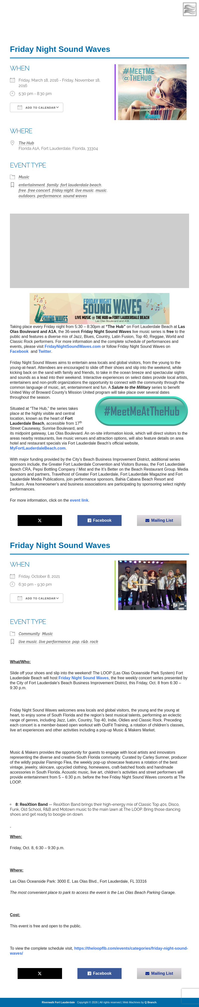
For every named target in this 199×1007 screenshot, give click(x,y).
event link (79, 500)
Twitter (44, 351)
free (22, 190)
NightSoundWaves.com (73, 346)
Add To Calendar (37, 107)
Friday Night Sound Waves (84, 678)
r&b (84, 641)
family (53, 185)
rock (94, 641)
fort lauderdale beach (81, 185)
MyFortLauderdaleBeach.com (38, 448)
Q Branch (151, 1002)
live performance (54, 641)
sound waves (75, 196)
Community (29, 633)
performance (49, 196)
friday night (62, 190)
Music (24, 177)
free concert (39, 190)
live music (84, 190)
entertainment (32, 185)
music (101, 190)
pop (75, 641)
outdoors (27, 196)
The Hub (26, 143)
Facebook (20, 351)
